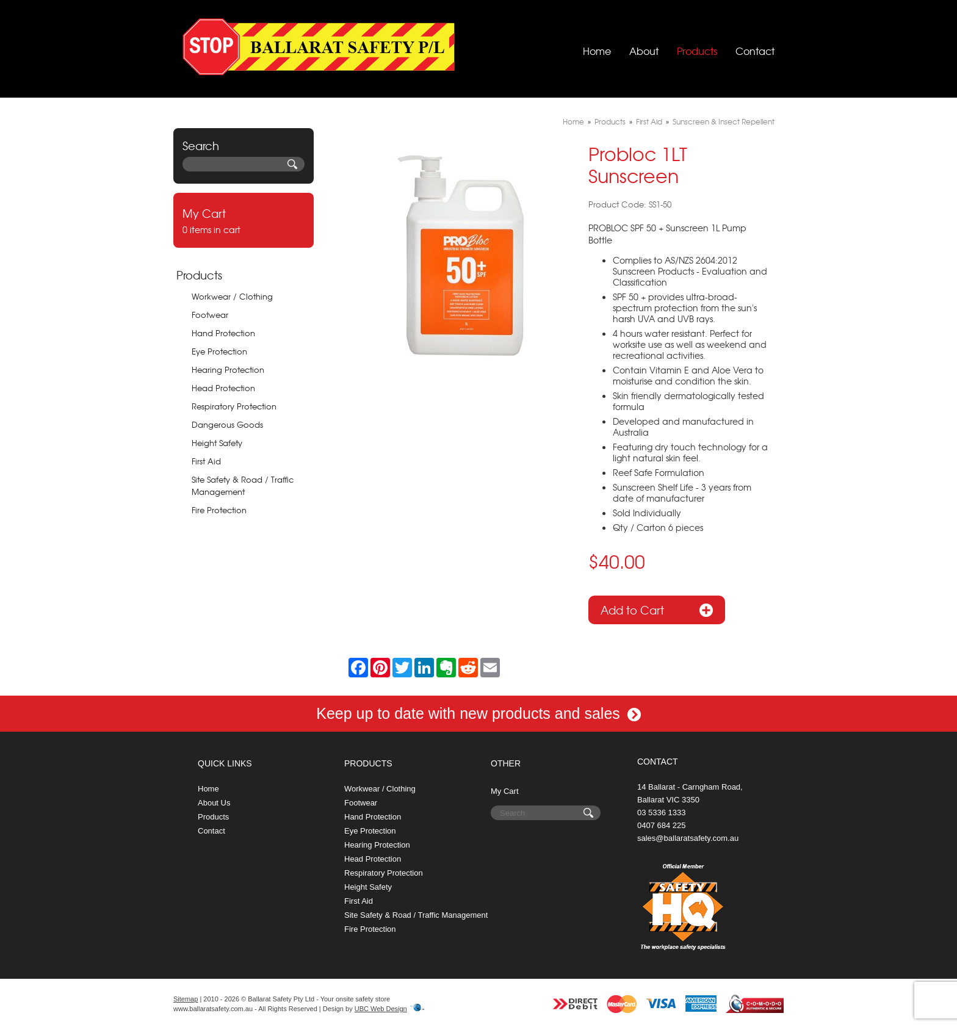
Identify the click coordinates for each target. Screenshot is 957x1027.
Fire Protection (219, 510)
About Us (214, 802)
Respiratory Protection (234, 406)
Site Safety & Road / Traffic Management (243, 485)
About (644, 45)
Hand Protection (223, 333)
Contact (755, 45)
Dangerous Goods (227, 424)
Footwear (210, 314)
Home (597, 45)
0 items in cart (243, 220)
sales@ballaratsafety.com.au (688, 838)
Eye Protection (219, 351)
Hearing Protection (228, 369)
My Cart (505, 791)
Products (697, 45)
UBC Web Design (381, 1008)
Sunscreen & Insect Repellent (724, 121)
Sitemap (185, 999)
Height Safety (217, 443)
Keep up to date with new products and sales (478, 713)
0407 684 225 (661, 825)
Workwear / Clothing (232, 296)
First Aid (206, 461)
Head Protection (223, 388)
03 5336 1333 (661, 812)
